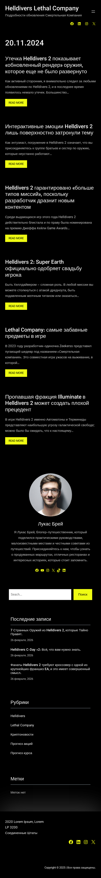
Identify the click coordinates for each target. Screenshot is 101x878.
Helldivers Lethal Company (42, 9)
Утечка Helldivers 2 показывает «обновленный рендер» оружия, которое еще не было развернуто (46, 65)
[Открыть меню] (93, 11)
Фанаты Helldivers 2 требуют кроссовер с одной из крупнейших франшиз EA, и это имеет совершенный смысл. (50, 669)
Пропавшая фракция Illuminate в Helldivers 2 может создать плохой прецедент (47, 403)
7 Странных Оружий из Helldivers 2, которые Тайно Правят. (49, 632)
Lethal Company (22, 725)
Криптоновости (22, 734)
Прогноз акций (22, 744)
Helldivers (18, 716)
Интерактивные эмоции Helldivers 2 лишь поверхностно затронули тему (49, 130)
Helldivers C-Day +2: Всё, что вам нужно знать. (46, 650)
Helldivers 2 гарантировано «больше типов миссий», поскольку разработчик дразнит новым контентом (49, 198)
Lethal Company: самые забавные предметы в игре (46, 333)
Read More (17, 103)
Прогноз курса (21, 753)
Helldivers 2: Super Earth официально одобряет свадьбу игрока (43, 269)
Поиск (82, 594)
